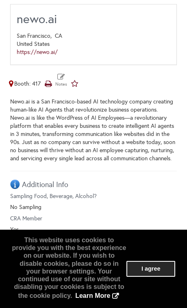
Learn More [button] (92, 295)
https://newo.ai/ (37, 52)
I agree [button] (150, 268)
